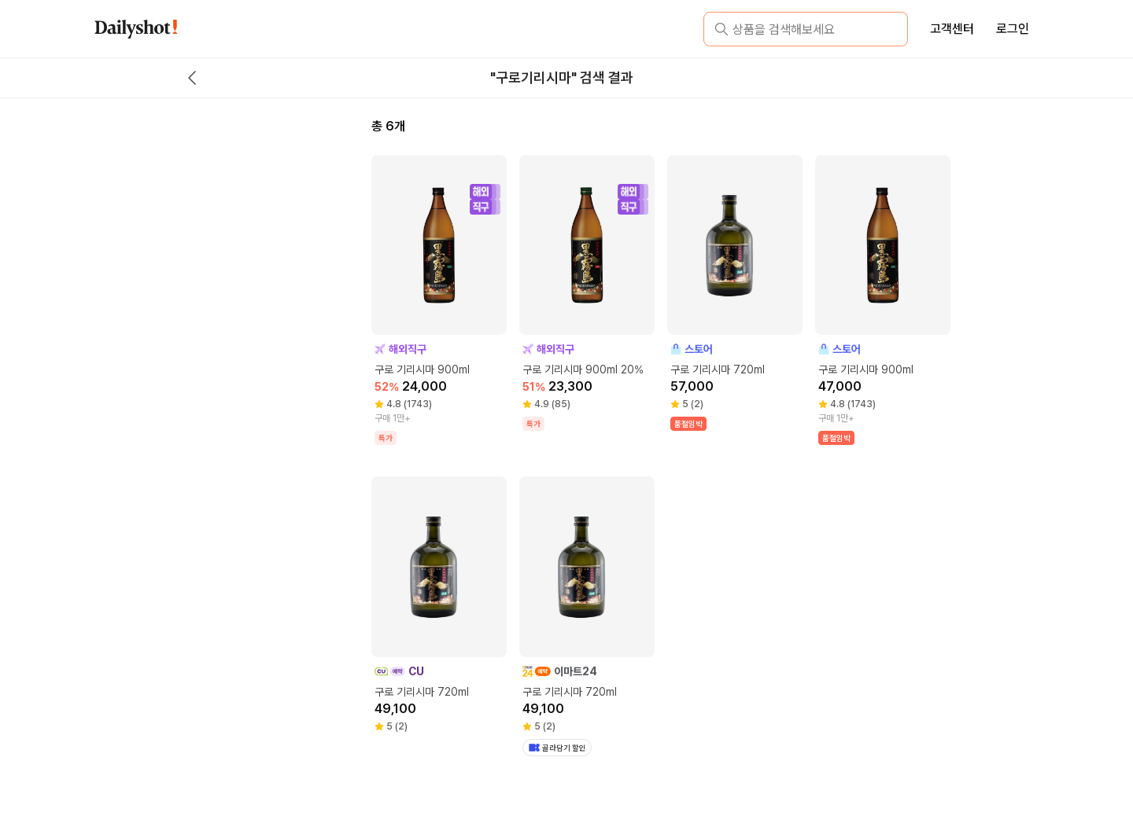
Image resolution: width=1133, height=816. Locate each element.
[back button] (192, 78)
